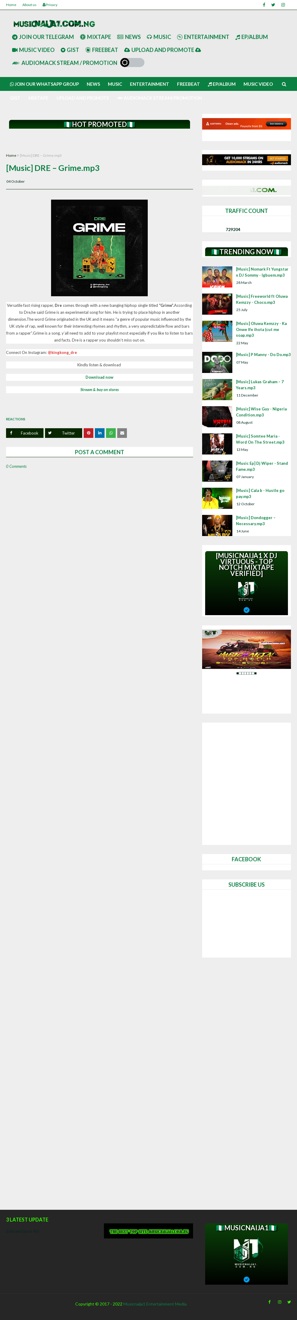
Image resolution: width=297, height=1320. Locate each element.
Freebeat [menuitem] (188, 84)
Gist (70, 50)
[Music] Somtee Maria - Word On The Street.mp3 (260, 439)
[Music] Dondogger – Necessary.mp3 (256, 520)
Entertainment (203, 37)
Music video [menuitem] (258, 84)
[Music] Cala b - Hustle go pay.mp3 (260, 493)
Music (159, 37)
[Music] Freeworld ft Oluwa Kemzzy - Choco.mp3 (262, 299)
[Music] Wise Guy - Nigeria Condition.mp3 (261, 411)
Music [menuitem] (115, 84)
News (129, 37)
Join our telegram (43, 37)
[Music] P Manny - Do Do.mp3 (263, 354)
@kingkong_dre (62, 352)
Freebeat (101, 50)
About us (29, 4)
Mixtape (95, 37)
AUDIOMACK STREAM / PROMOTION (64, 62)
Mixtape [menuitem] (38, 98)
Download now (99, 377)
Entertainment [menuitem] (149, 84)
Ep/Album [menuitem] (222, 84)
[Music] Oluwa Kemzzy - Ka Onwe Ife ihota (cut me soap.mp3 (261, 329)
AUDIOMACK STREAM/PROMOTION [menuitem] (159, 98)
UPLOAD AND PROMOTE (162, 50)
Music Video (33, 50)
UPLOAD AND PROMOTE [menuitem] (82, 98)
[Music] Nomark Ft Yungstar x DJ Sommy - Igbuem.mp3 (262, 272)
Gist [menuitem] (15, 98)
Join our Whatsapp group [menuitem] (44, 84)
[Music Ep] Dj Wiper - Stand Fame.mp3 (262, 466)
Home (11, 4)
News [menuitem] (93, 84)
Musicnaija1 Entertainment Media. (155, 1303)
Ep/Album (251, 37)
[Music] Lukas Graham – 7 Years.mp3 (260, 384)
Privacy (50, 4)
